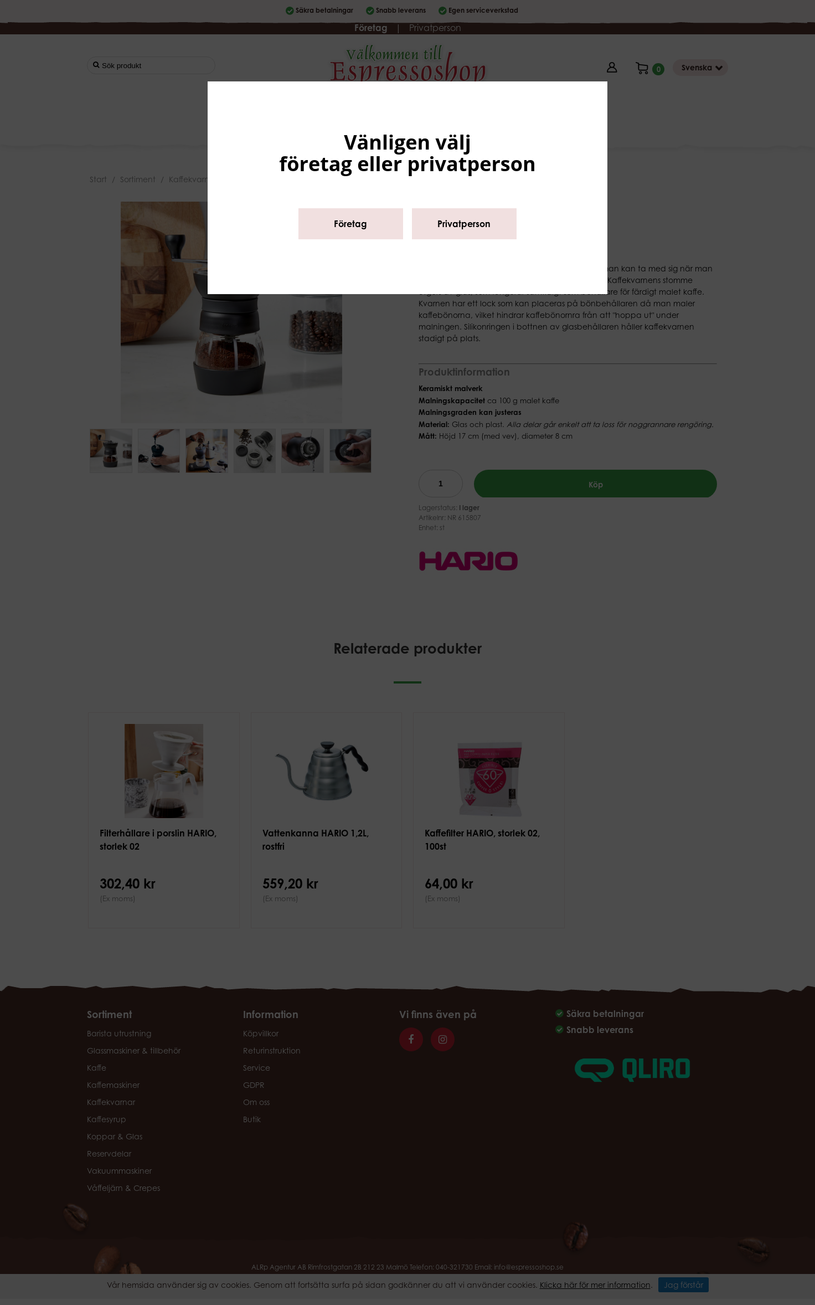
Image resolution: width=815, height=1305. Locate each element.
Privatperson (464, 223)
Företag (350, 223)
